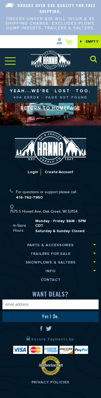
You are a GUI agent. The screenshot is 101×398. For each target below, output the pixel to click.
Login (32, 172)
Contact (51, 279)
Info (50, 271)
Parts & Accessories (50, 245)
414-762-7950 (29, 197)
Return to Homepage (50, 108)
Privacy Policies (51, 382)
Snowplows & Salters (51, 262)
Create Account (59, 172)
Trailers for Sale (50, 253)
